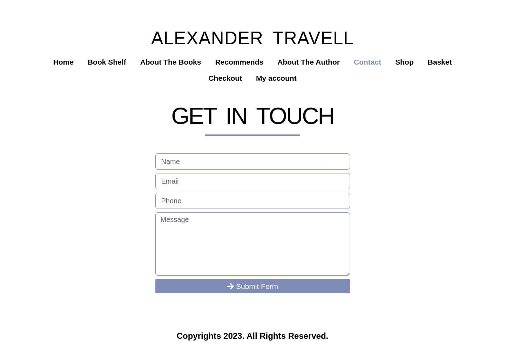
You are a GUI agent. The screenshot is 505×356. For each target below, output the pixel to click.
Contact (367, 62)
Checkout (225, 78)
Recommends (239, 62)
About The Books (170, 62)
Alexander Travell (252, 38)
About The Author (308, 62)
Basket (440, 62)
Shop (404, 62)
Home (63, 62)
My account (276, 78)
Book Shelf (107, 62)
